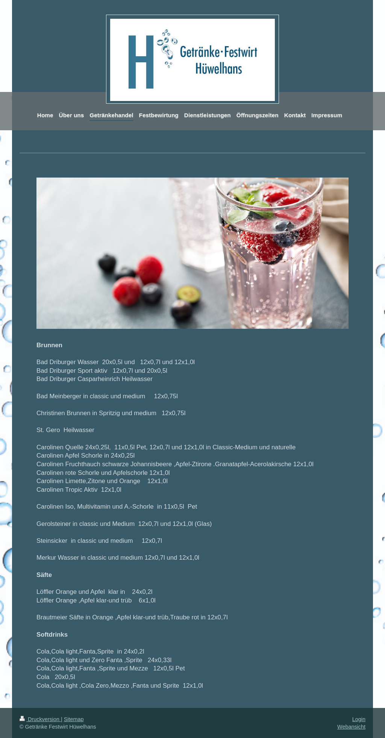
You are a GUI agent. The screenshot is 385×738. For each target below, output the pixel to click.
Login (358, 719)
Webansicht (351, 727)
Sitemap (74, 719)
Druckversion (40, 719)
